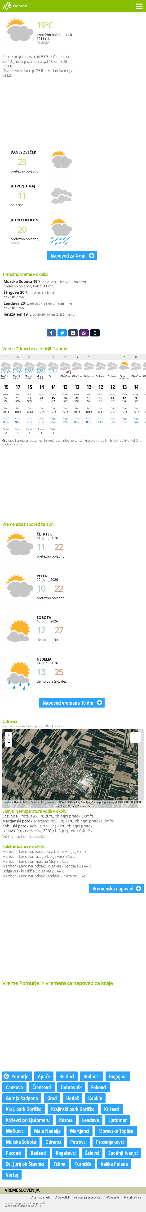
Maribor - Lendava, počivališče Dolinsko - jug (44, 851)
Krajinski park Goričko (73, 1108)
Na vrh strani (133, 1197)
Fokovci (98, 1087)
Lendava (12, 303)
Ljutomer (117, 1119)
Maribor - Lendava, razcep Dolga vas (38, 856)
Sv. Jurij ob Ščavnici (25, 1163)
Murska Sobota (18, 281)
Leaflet (8, 802)
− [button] (8, 743)
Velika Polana (114, 1163)
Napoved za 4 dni (72, 255)
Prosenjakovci (110, 1141)
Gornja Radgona (22, 1098)
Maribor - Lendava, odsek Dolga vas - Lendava (46, 866)
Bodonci (92, 1076)
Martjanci (79, 1130)
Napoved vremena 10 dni (72, 702)
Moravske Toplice (115, 1130)
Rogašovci (66, 1152)
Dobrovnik (71, 1087)
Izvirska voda (33, 836)
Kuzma (66, 1119)
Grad (52, 1098)
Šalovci (92, 1152)
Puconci (13, 1152)
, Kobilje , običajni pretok (47, 826)
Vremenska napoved (117, 888)
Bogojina (118, 1076)
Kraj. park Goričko (24, 1108)
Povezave (113, 1197)
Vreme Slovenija (22, 1190)
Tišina (59, 1163)
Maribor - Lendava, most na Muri (35, 861)
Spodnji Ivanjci (123, 1152)
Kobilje (95, 1098)
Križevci (111, 1108)
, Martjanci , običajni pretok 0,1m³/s (58, 821)
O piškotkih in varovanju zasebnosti (78, 1197)
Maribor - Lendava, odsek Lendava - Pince (43, 876)
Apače (44, 1076)
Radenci (38, 1152)
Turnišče (83, 1163)
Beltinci (66, 1076)
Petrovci (78, 1141)
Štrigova (11, 292)
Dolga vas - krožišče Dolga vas (33, 871)
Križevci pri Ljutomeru (28, 1119)
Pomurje (16, 1076)
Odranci (53, 1141)
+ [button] (8, 735)
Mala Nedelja (47, 1130)
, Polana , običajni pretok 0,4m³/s (47, 830)
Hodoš (72, 1098)
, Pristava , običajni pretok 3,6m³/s (47, 816)
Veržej (12, 1174)
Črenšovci (41, 1087)
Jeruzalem (13, 314)
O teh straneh (40, 1197)
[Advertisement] (103, 112)
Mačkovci (15, 1130)
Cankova (14, 1087)
